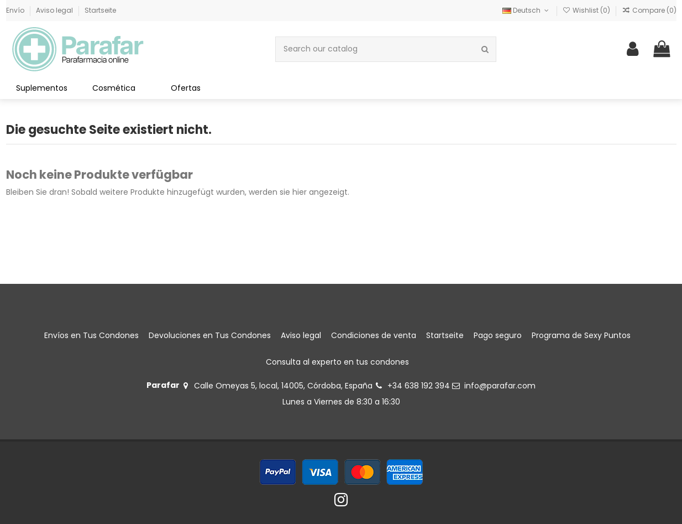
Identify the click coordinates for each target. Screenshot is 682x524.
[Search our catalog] (485, 49)
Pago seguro (498, 335)
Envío (16, 10)
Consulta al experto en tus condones (337, 361)
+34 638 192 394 (418, 385)
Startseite (100, 10)
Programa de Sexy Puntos (581, 335)
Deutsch (526, 10)
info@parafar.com (500, 385)
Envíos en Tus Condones (91, 335)
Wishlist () (587, 10)
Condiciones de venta (373, 335)
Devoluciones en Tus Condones (210, 335)
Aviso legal (55, 10)
